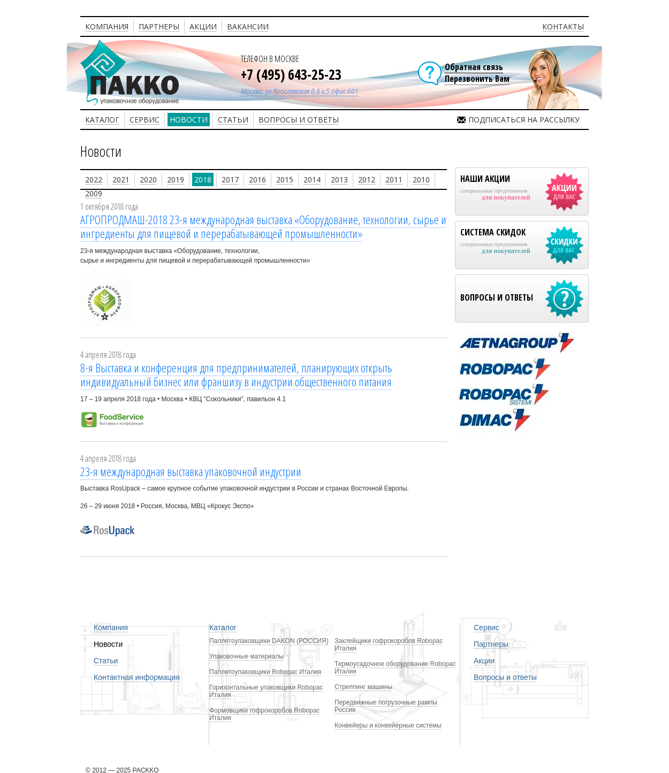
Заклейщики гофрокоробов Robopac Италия (388, 644)
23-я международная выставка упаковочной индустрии (190, 471)
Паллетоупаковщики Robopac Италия (265, 672)
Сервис (486, 627)
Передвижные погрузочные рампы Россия (385, 706)
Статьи (106, 660)
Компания (111, 627)
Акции (484, 660)
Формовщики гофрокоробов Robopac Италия (264, 714)
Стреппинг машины (363, 687)
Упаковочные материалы (246, 656)
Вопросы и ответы (505, 677)
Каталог (223, 627)
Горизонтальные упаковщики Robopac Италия (266, 691)
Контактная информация (137, 677)
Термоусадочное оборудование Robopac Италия (395, 667)
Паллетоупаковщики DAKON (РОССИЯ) (269, 641)
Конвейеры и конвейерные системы (388, 725)
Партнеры (491, 644)
